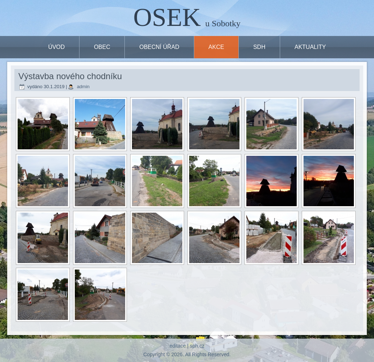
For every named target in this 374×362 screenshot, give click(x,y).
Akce (216, 47)
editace (177, 346)
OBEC (102, 47)
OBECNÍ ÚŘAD (159, 47)
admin (83, 86)
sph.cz (197, 346)
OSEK (167, 17)
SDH (259, 47)
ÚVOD (56, 47)
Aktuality (310, 47)
